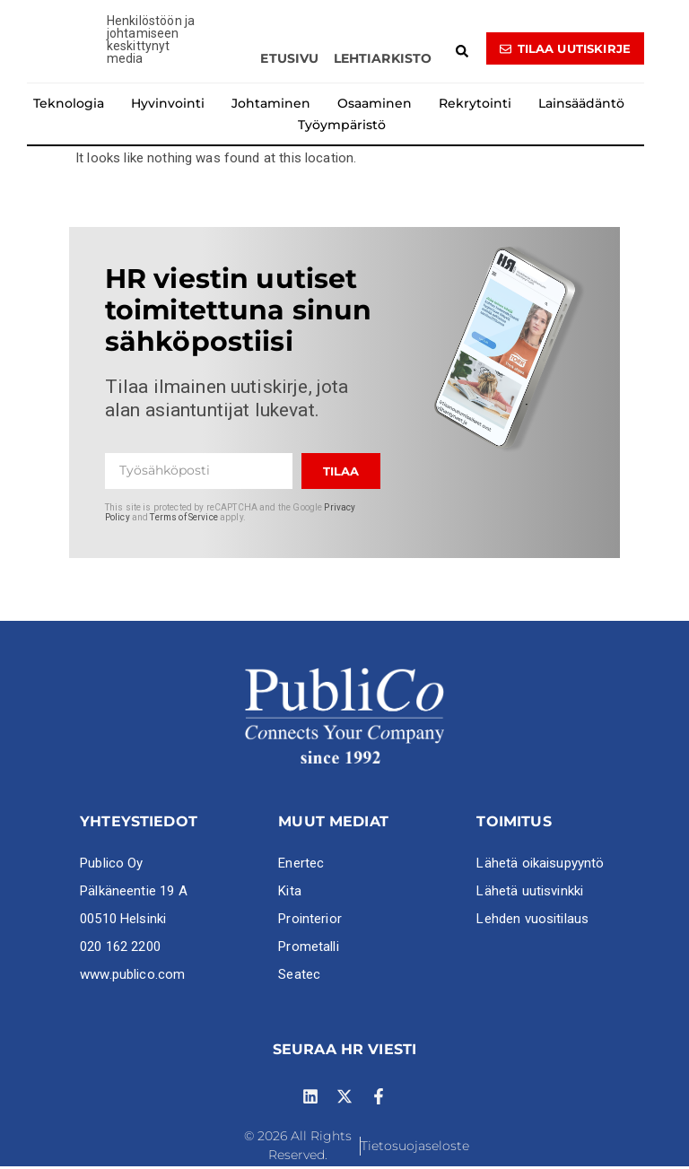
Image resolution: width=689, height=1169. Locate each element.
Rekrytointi (475, 107)
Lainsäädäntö (581, 107)
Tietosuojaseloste (415, 1148)
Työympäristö (342, 128)
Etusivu (289, 62)
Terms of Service (183, 520)
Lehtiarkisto (383, 62)
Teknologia (68, 107)
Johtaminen (270, 107)
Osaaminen (374, 107)
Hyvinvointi (168, 107)
